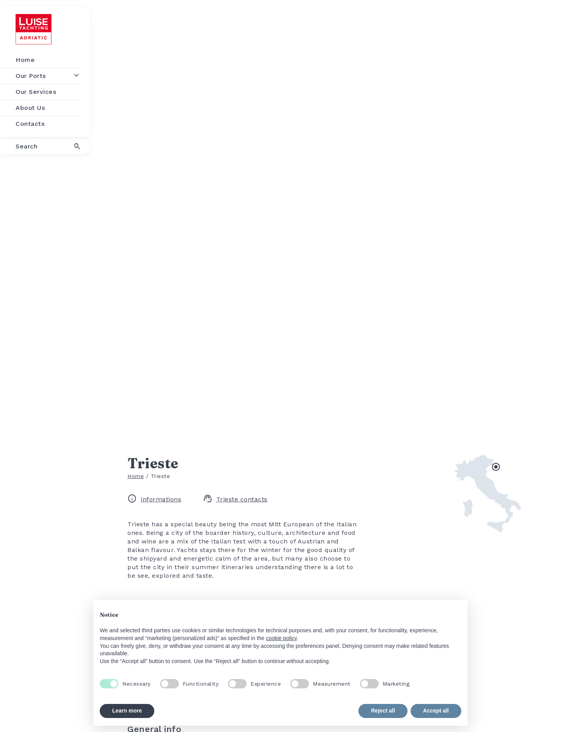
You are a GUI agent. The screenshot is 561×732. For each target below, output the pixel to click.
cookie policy (281, 638)
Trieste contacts (235, 499)
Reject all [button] (383, 710)
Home (135, 476)
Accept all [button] (436, 710)
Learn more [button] (127, 710)
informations (154, 499)
